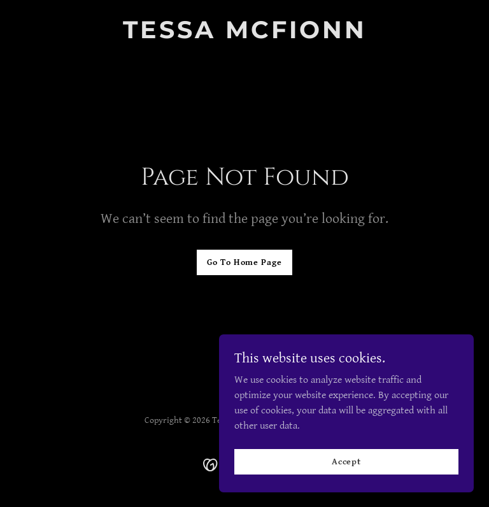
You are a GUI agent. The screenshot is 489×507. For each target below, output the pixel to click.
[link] (245, 35)
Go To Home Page (244, 262)
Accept (346, 461)
